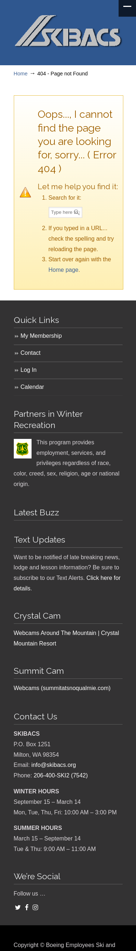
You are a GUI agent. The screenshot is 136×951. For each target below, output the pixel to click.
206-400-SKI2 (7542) (61, 775)
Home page (64, 270)
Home (21, 73)
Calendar (32, 387)
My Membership (41, 336)
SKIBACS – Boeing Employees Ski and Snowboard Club (68, 29)
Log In (29, 370)
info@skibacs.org (53, 765)
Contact (31, 353)
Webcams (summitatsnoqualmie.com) (62, 688)
